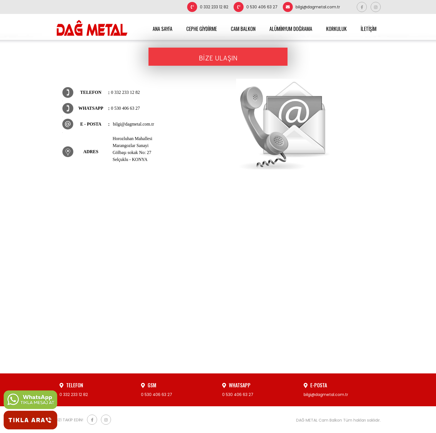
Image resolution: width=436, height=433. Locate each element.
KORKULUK (336, 28)
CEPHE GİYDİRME (201, 28)
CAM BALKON (243, 28)
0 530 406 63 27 (256, 7)
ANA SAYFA (162, 28)
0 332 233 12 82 (207, 7)
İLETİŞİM (368, 28)
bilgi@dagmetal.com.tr (311, 7)
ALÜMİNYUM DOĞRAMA (290, 28)
